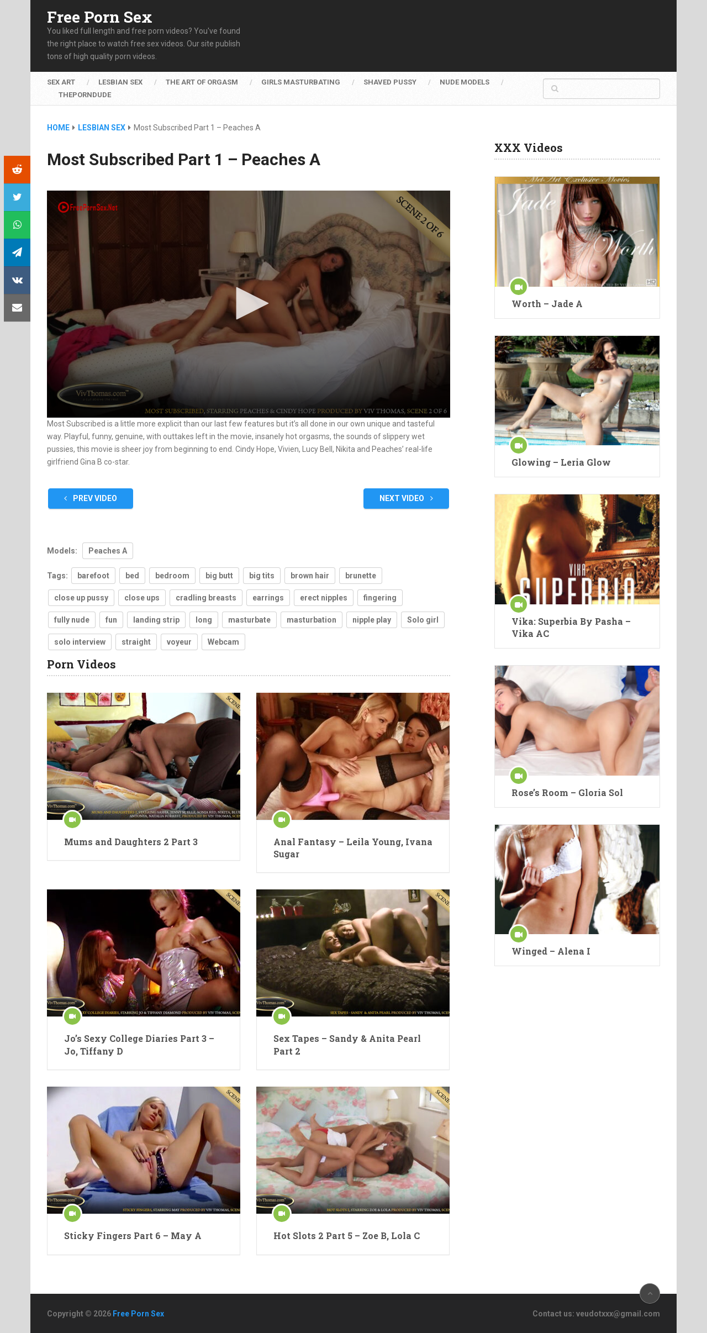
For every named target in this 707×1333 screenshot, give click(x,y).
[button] (248, 303)
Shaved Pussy (389, 82)
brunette (360, 575)
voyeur (179, 641)
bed (132, 575)
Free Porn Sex (99, 17)
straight (136, 641)
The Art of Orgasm (202, 82)
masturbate (249, 619)
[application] (248, 304)
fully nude (71, 619)
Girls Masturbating (300, 82)
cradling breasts (206, 597)
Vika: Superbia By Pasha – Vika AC (571, 627)
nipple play (371, 619)
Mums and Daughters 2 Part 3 (131, 841)
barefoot (93, 575)
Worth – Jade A (547, 303)
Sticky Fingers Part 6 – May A (133, 1235)
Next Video (406, 498)
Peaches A (107, 550)
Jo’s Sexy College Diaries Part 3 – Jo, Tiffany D (139, 1044)
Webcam (223, 641)
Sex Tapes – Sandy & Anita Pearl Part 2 (347, 1044)
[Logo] (88, 207)
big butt (219, 575)
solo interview (79, 641)
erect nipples (323, 597)
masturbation (311, 619)
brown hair (310, 575)
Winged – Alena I (550, 951)
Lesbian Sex (120, 82)
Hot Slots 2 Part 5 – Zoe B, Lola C (346, 1235)
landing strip (156, 619)
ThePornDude (85, 95)
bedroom (172, 575)
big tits (262, 575)
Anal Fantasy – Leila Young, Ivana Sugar (352, 848)
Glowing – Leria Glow (561, 462)
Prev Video (90, 498)
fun (111, 619)
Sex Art (61, 82)
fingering (380, 597)
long (204, 619)
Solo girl (423, 619)
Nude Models (464, 82)
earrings (268, 597)
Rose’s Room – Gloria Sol (567, 792)
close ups (142, 597)
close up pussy (81, 597)
